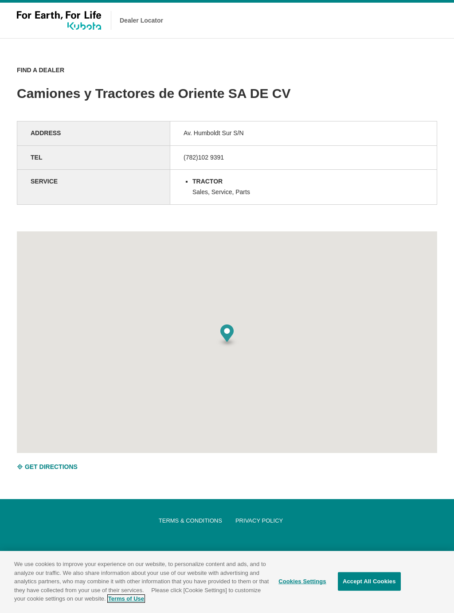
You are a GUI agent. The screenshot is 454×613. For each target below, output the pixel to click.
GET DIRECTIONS (47, 466)
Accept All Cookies (369, 582)
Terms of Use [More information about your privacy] (126, 600)
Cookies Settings (302, 582)
